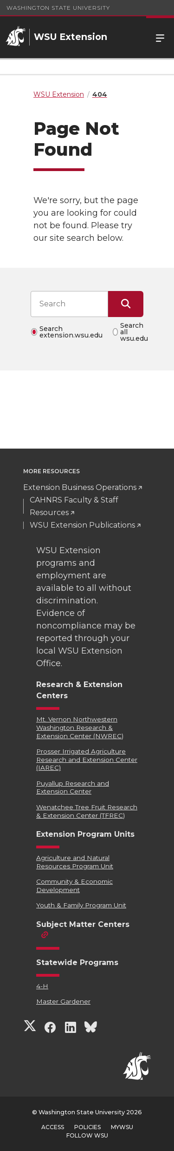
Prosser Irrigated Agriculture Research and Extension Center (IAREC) (86, 759)
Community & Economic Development (74, 885)
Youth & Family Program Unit (81, 905)
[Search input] (69, 304)
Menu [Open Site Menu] (160, 37)
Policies (87, 1127)
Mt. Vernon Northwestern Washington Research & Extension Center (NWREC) (79, 727)
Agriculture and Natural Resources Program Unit (74, 862)
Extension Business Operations (79, 487)
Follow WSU (87, 1135)
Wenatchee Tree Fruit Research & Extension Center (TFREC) (86, 811)
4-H (42, 986)
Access (52, 1127)
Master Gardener (63, 1001)
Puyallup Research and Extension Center (72, 787)
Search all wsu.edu (134, 332)
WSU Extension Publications (82, 525)
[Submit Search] (125, 304)
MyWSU (122, 1127)
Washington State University (58, 7)
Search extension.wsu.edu (71, 331)
